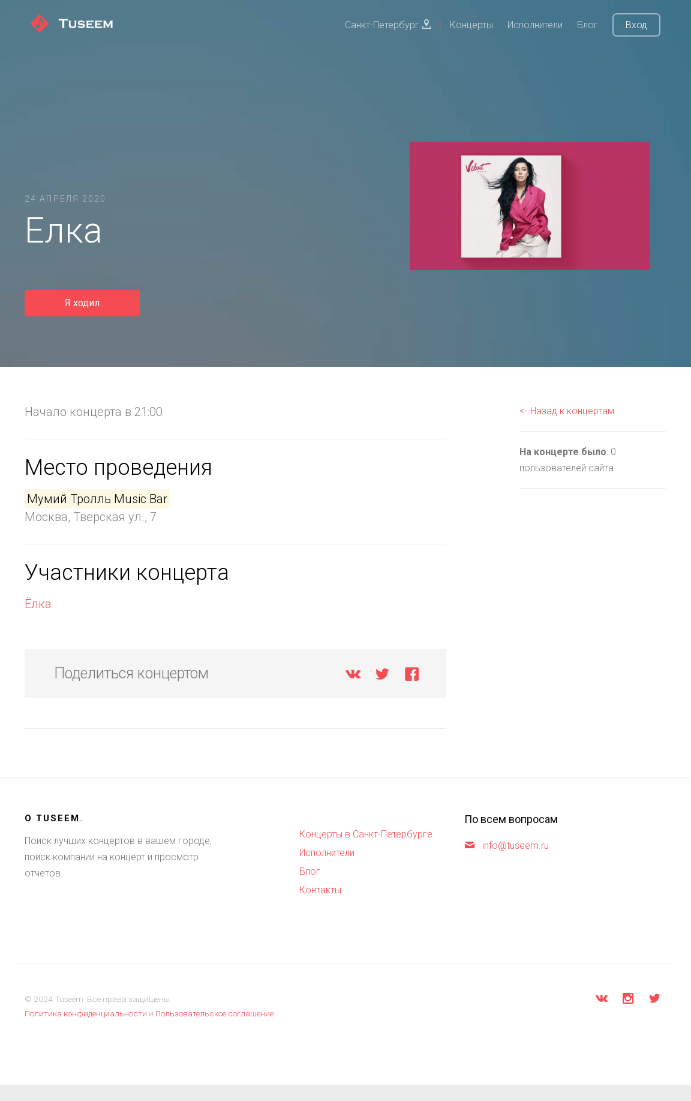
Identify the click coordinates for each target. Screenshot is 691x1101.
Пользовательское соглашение (214, 1013)
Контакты (320, 890)
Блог (587, 25)
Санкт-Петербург (388, 25)
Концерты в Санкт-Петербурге (365, 834)
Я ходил (82, 303)
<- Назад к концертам (566, 411)
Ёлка (38, 604)
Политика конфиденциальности (86, 1013)
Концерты (471, 25)
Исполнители (535, 25)
